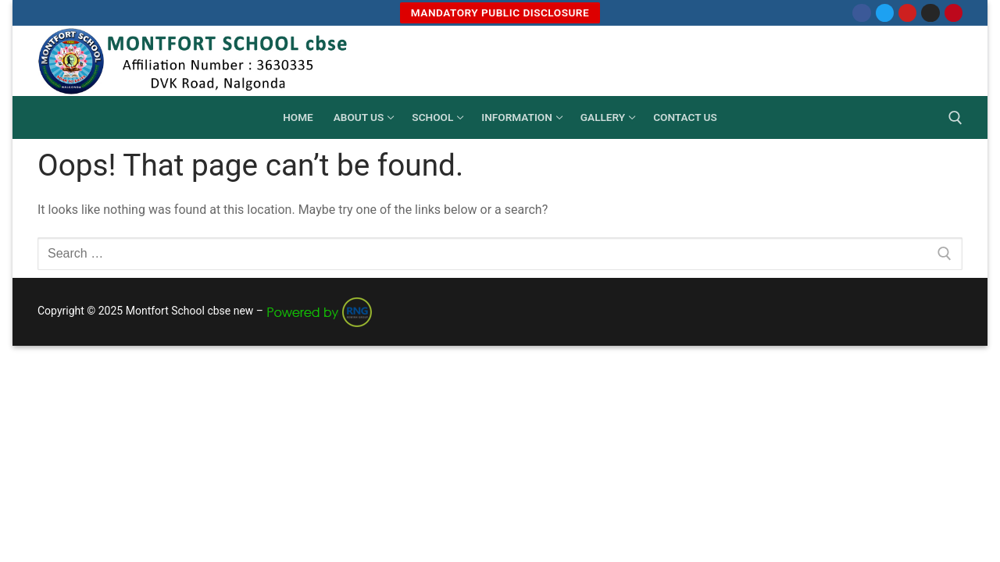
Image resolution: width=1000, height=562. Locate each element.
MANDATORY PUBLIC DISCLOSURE (500, 12)
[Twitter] (885, 13)
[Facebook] (861, 13)
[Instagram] (930, 13)
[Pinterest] (953, 13)
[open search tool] (955, 118)
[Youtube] (907, 13)
